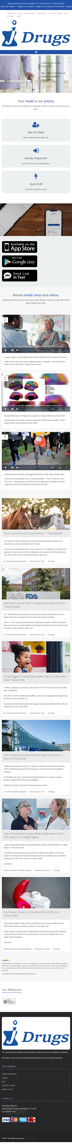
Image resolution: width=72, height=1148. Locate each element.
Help (19, 13)
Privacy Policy (7, 1089)
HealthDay (18, 974)
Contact (5, 1078)
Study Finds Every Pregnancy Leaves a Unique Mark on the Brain (34, 415)
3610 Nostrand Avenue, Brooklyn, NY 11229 (26, 3)
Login (19, 16)
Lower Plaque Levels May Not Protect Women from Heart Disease (35, 357)
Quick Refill (41, 13)
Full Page (51, 561)
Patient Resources (9, 1074)
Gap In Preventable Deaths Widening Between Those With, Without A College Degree (33, 835)
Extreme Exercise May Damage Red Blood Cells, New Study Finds (34, 474)
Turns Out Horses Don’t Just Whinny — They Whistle (33, 533)
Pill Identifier (29, 13)
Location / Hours (55, 13)
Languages (11, 13)
